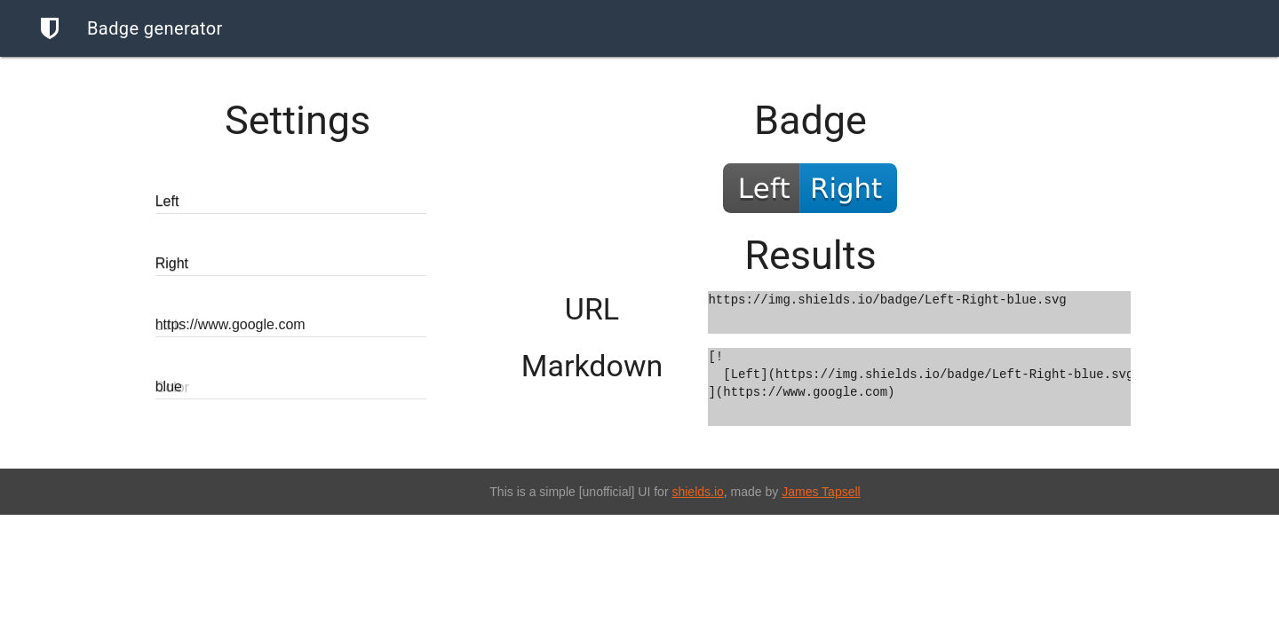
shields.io (697, 492)
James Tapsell (821, 492)
